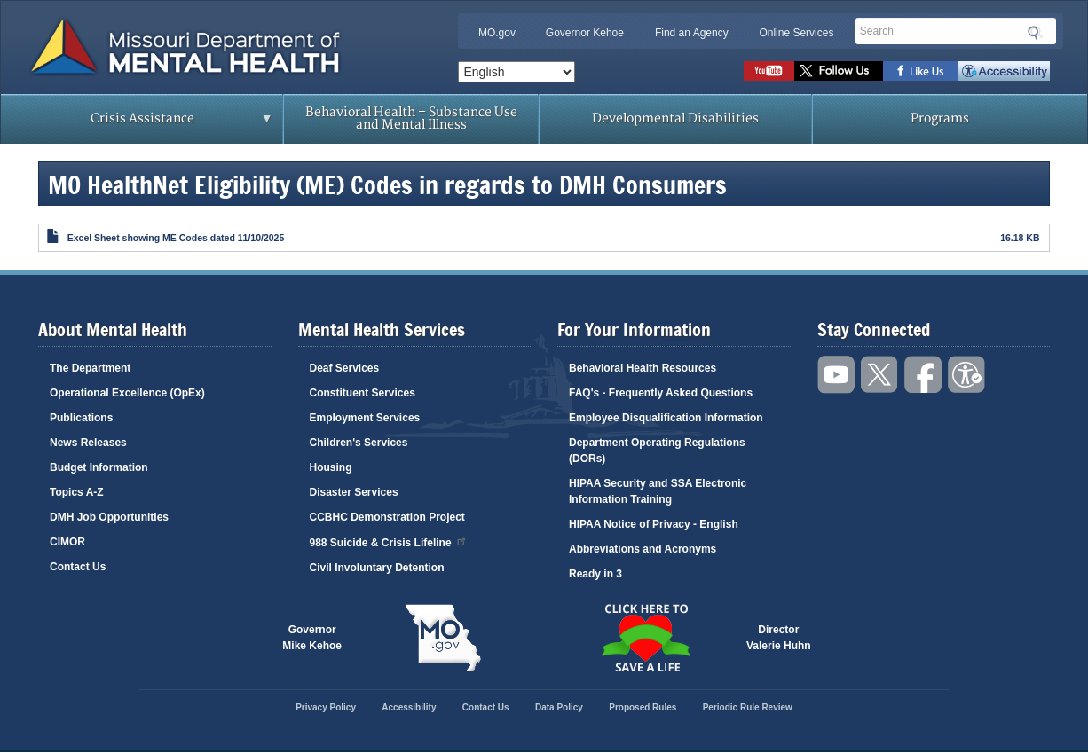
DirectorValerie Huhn (778, 638)
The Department (90, 368)
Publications (81, 418)
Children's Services (359, 442)
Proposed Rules (642, 707)
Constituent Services (362, 393)
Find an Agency (692, 33)
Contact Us (78, 567)
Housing (331, 467)
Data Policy (559, 707)
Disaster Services (354, 492)
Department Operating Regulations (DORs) (657, 450)
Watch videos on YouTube (769, 71)
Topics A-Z (77, 492)
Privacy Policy (326, 707)
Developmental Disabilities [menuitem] (675, 118)
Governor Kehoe (585, 33)
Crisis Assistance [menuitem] (146, 124)
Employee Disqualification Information (666, 418)
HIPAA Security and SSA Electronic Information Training (657, 491)
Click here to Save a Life (645, 637)
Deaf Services (345, 368)
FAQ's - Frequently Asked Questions (661, 393)
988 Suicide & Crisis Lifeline (389, 541)
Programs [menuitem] (940, 118)
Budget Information (99, 467)
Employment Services (365, 418)
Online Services (796, 33)
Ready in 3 (595, 574)
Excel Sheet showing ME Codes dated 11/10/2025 (176, 237)
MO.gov (497, 33)
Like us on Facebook (920, 71)
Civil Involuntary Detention (377, 567)
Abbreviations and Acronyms (642, 549)
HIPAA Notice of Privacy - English (653, 524)
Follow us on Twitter (838, 71)
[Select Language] (516, 71)
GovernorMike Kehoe (312, 638)
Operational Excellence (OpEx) (127, 393)
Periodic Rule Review (747, 707)
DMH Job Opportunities (109, 517)
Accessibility (1004, 71)
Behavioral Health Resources (642, 368)
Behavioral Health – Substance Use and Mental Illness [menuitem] (411, 118)
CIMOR (67, 542)
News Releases (88, 442)
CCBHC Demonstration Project (387, 517)
